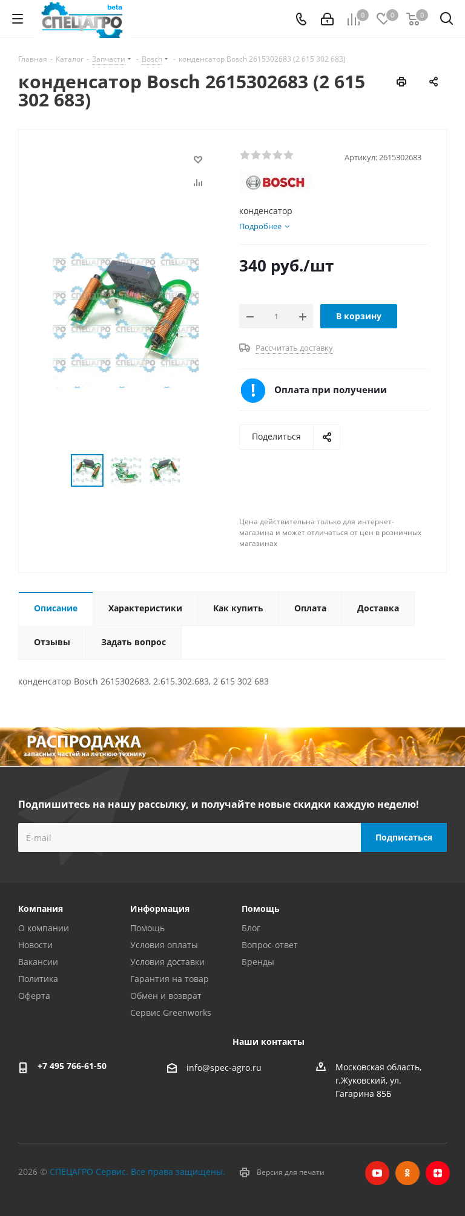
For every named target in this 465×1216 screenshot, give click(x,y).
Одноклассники (407, 1173)
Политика (38, 978)
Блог (251, 928)
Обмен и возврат (166, 995)
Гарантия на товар (169, 978)
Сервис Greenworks (170, 1012)
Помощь (147, 928)
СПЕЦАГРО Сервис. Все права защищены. (137, 1171)
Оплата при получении (330, 389)
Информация (160, 908)
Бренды (258, 961)
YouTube (377, 1173)
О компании (43, 928)
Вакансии (38, 961)
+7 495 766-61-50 (72, 1065)
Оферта (34, 995)
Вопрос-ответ (270, 945)
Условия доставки (167, 961)
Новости (35, 945)
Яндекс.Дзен (438, 1173)
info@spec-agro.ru (224, 1067)
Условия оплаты (164, 945)
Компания (40, 908)
